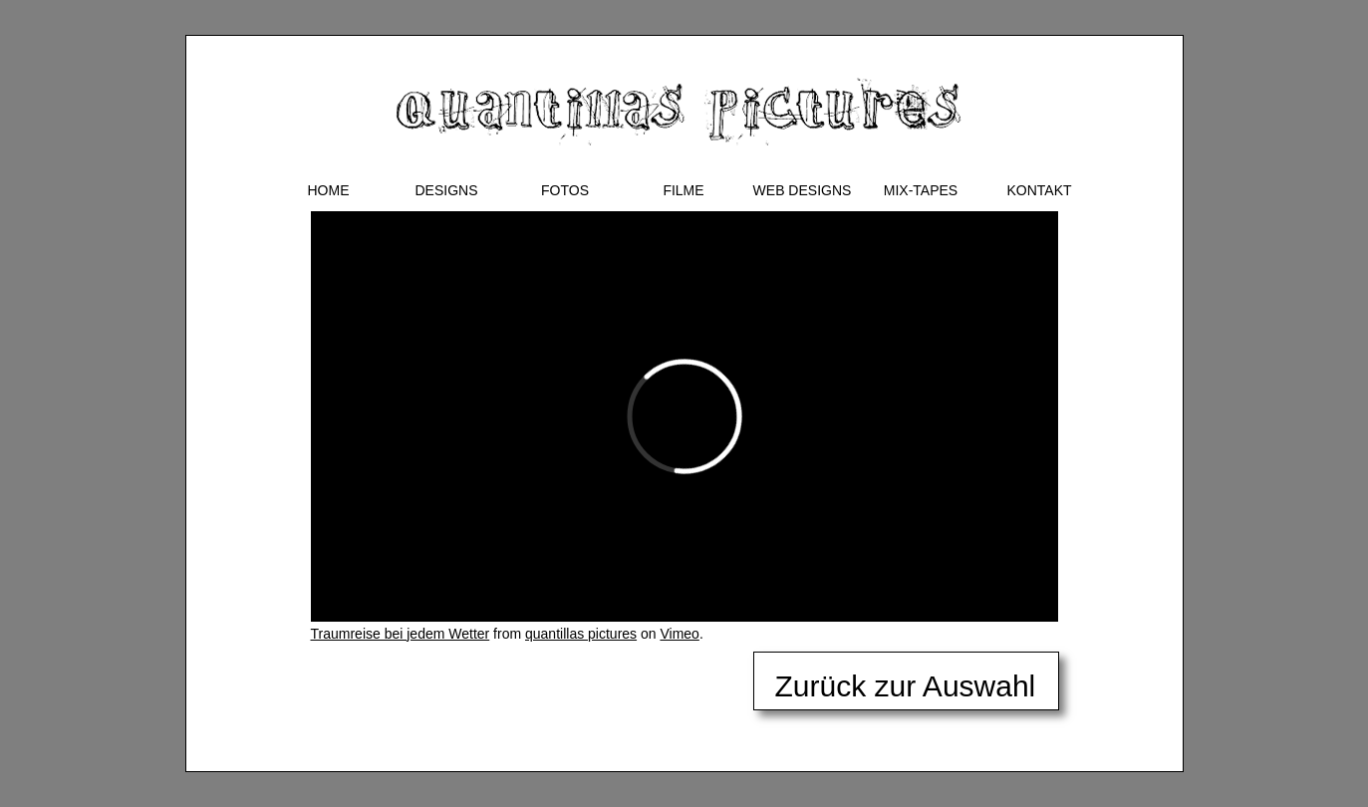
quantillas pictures (581, 634)
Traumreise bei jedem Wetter (400, 634)
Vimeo (679, 634)
